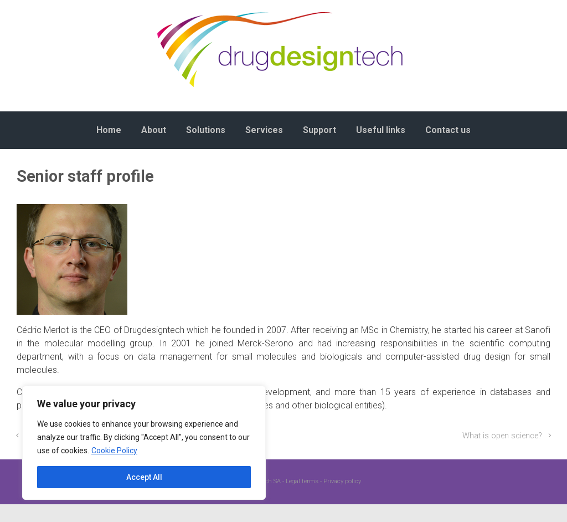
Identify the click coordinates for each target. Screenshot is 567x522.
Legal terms (302, 481)
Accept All (144, 477)
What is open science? (502, 436)
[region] (144, 443)
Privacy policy (342, 481)
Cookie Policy (114, 450)
